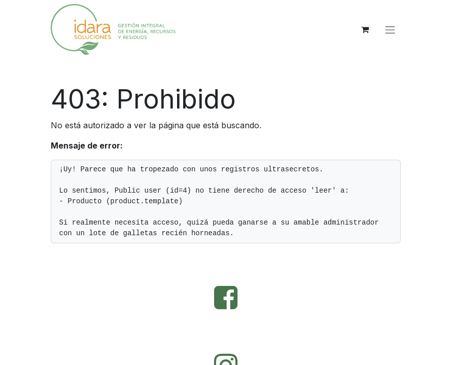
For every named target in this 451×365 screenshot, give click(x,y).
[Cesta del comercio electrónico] (365, 29)
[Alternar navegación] (390, 29)
